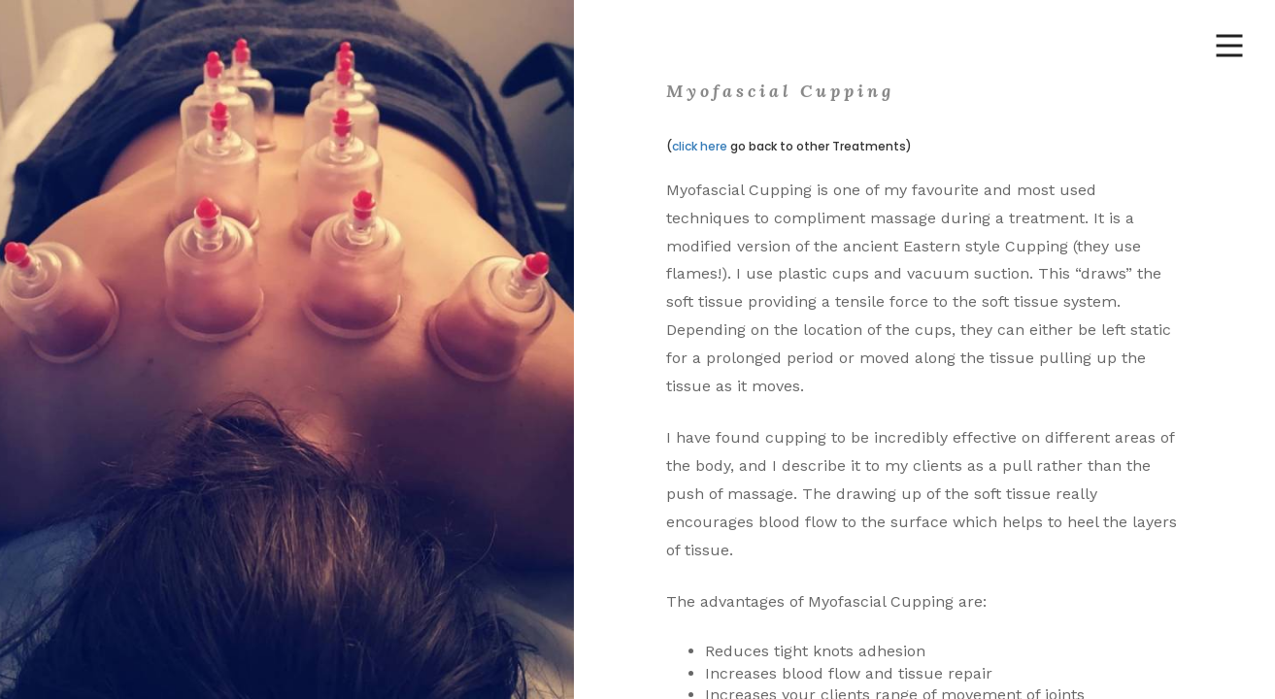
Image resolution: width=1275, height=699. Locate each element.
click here (699, 146)
